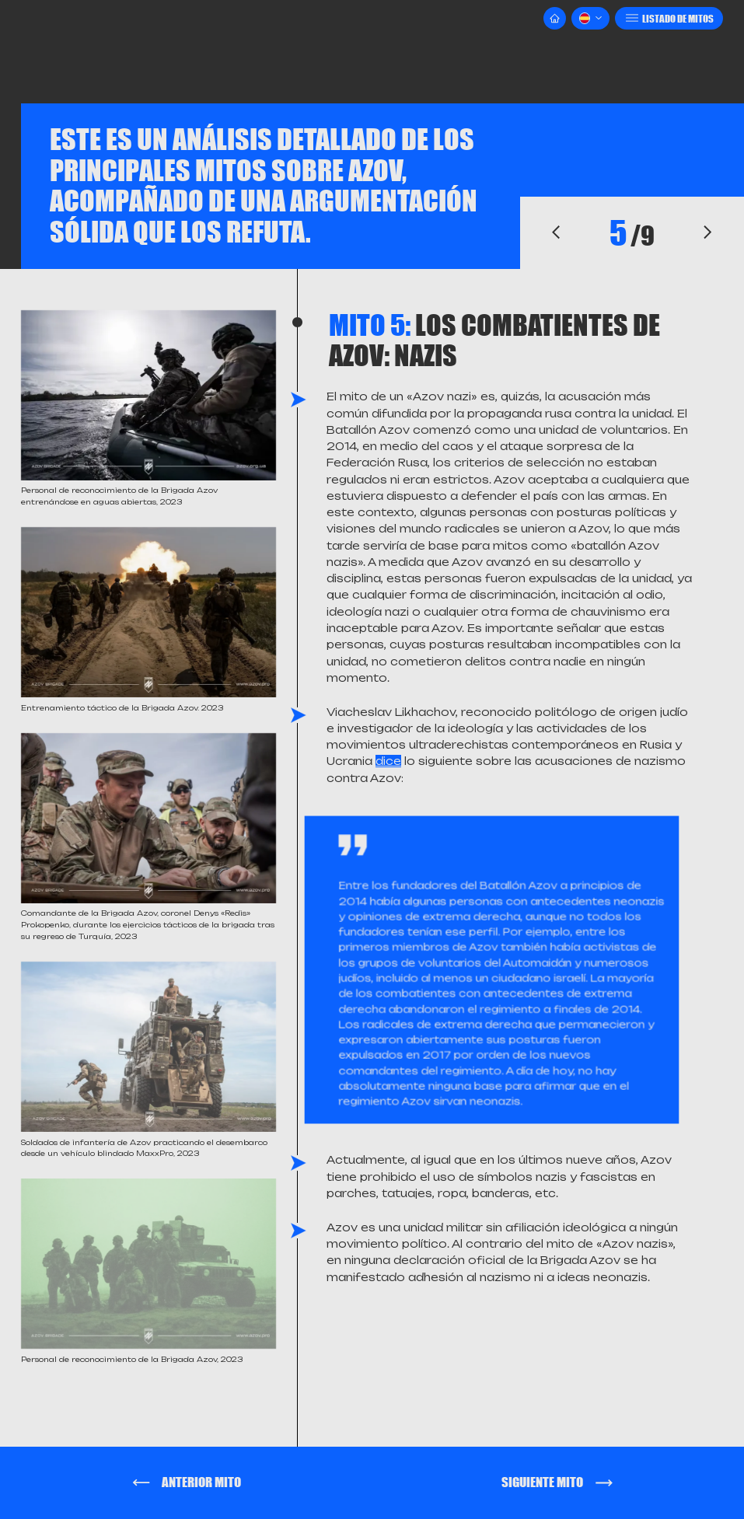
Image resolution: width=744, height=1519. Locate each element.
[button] (590, 18)
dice (388, 761)
